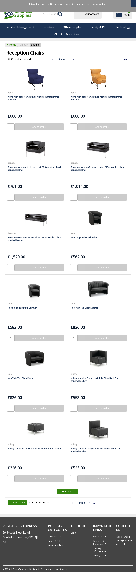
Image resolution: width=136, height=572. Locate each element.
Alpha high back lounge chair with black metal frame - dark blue (34, 98)
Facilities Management (20, 27)
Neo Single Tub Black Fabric (84, 237)
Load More (67, 491)
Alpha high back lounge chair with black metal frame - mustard (97, 98)
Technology (122, 27)
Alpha (10, 92)
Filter (125, 59)
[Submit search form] (60, 14)
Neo (73, 233)
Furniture (49, 27)
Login (73, 532)
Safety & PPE (99, 27)
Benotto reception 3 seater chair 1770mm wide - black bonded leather (34, 239)
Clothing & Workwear (68, 34)
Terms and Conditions (98, 542)
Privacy (96, 555)
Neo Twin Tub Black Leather (84, 307)
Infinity (74, 373)
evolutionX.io (61, 569)
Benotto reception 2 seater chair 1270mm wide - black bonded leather (97, 168)
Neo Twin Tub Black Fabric (20, 378)
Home (11, 44)
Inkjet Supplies (55, 545)
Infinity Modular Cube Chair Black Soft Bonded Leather (35, 448)
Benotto (12, 162)
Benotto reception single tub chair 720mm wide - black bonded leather (34, 168)
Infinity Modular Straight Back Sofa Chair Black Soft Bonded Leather (96, 450)
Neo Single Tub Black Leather (22, 307)
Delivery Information (99, 550)
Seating (35, 44)
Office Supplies (72, 27)
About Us (97, 536)
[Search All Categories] (52, 14)
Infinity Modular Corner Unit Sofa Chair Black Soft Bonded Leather (95, 380)
